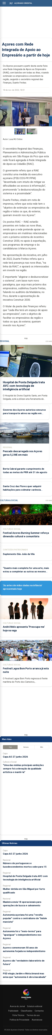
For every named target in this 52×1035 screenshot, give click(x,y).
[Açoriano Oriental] (26, 1000)
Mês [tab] (41, 747)
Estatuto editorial (34, 1006)
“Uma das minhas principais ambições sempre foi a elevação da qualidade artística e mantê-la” (23, 768)
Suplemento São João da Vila (19, 554)
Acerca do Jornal (17, 1006)
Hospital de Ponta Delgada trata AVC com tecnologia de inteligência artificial (24, 385)
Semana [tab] (26, 747)
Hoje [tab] (10, 747)
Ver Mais (48, 341)
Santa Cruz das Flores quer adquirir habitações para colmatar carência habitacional (22, 490)
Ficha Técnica (18, 1015)
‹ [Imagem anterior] (4, 112)
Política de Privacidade (19, 1020)
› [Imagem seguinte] (47, 112)
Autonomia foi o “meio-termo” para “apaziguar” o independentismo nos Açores (22, 935)
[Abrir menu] (4, 3)
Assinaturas (37, 1020)
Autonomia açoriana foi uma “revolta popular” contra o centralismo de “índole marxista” (25, 918)
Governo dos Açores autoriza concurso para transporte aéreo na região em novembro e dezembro (24, 413)
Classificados (26, 1011)
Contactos (39, 1011)
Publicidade (13, 1011)
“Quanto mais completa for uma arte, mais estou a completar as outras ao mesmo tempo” (26, 571)
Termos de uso (33, 1015)
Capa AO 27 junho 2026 (15, 756)
